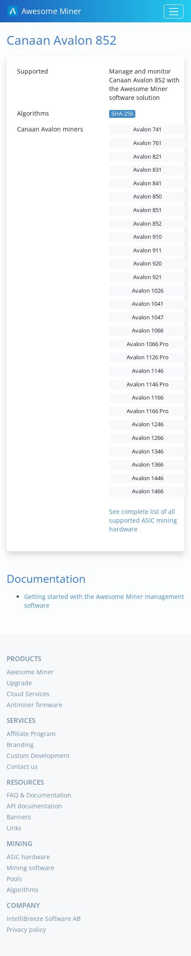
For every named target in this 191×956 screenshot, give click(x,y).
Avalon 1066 (147, 330)
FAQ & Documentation (39, 795)
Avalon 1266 (147, 438)
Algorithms (23, 889)
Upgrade (19, 683)
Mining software (30, 868)
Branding (20, 744)
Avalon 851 (147, 210)
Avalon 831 (147, 169)
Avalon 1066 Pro (148, 344)
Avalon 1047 (147, 317)
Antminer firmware (34, 705)
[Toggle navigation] (174, 11)
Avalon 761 (147, 143)
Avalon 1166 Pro (148, 411)
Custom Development (38, 755)
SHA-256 (122, 113)
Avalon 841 (147, 183)
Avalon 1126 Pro (148, 357)
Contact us (22, 766)
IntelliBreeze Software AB (44, 918)
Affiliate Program (31, 733)
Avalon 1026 (147, 290)
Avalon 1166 (147, 397)
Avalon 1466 (147, 491)
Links (14, 828)
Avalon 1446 (147, 478)
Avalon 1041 (147, 304)
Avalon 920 (147, 263)
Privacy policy (26, 929)
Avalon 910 (147, 237)
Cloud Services (28, 694)
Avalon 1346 (147, 451)
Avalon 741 (147, 129)
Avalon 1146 (147, 371)
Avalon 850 (147, 196)
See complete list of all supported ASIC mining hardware (143, 520)
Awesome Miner (44, 11)
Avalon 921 (147, 277)
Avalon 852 (147, 223)
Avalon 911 (147, 250)
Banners (19, 817)
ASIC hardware (28, 857)
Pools (14, 879)
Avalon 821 (147, 156)
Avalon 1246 (147, 424)
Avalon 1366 (147, 464)
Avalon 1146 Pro (148, 384)
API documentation (34, 806)
